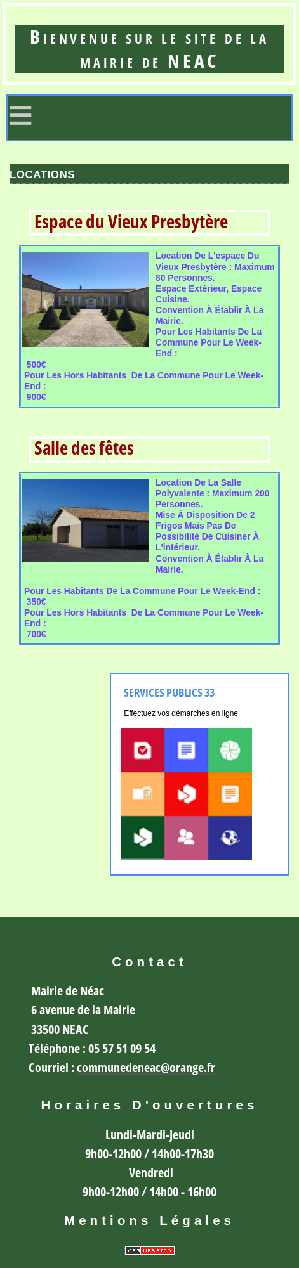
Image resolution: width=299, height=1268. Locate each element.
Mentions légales (149, 1220)
